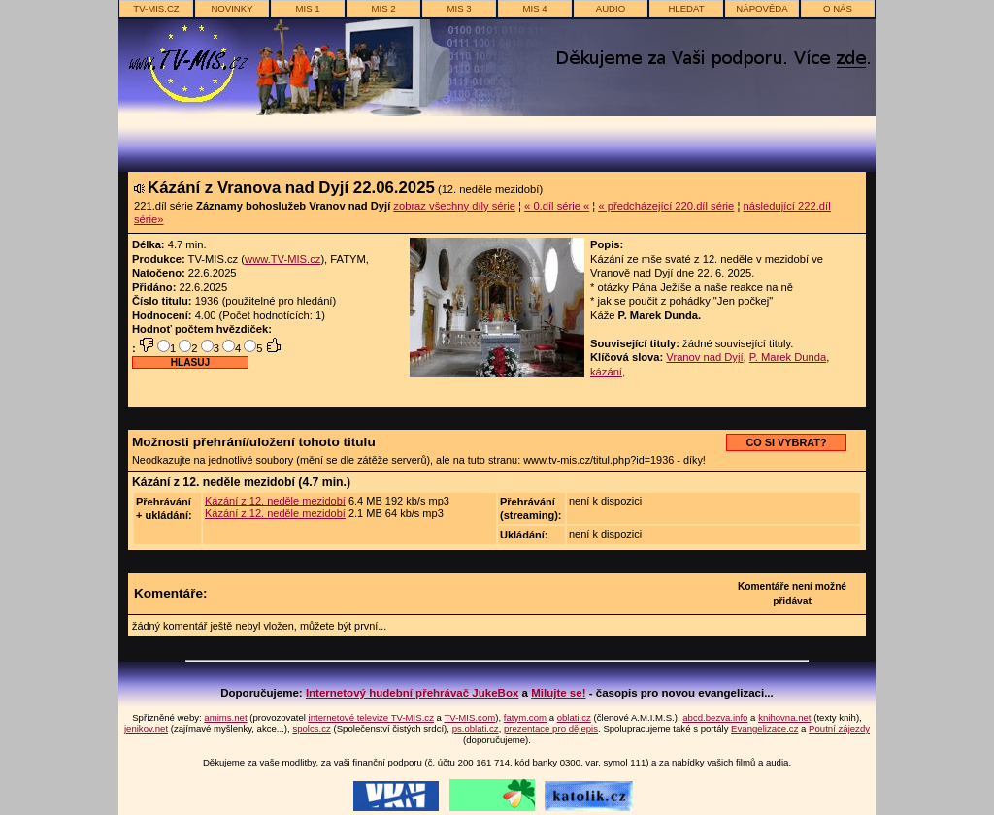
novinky (231, 8)
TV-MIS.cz (156, 8)
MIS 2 (383, 8)
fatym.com (525, 717)
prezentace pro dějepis (551, 728)
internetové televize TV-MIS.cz (371, 717)
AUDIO (610, 8)
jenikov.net (146, 728)
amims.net (225, 717)
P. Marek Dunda (787, 357)
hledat (686, 8)
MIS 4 (534, 8)
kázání (606, 371)
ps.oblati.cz (475, 728)
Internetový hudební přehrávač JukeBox (412, 693)
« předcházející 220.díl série (666, 206)
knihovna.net (784, 717)
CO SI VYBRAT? (786, 442)
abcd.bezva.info (714, 717)
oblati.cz (574, 717)
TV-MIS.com (469, 717)
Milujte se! (558, 693)
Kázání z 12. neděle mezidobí (275, 500)
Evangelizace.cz (764, 728)
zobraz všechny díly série (454, 206)
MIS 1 (307, 8)
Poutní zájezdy (839, 728)
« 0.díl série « (556, 206)
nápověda (761, 8)
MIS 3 (459, 8)
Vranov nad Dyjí (704, 357)
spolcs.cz (311, 728)
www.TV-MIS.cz (282, 259)
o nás (837, 8)
